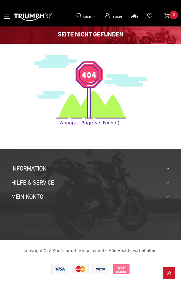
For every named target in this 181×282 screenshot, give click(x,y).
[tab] (90, 169)
